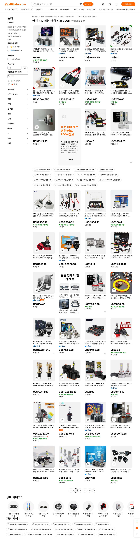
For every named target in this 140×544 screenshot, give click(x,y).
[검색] (88, 4)
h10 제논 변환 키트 (106, 529)
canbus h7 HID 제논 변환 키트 (109, 180)
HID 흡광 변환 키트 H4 (42, 170)
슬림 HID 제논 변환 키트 (86, 180)
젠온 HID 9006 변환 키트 (86, 529)
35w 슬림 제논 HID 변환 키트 (18, 524)
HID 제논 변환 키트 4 (62, 170)
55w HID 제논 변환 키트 (64, 180)
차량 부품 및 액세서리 (49, 16)
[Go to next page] (94, 490)
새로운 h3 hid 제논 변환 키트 (84, 170)
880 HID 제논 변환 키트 (42, 175)
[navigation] (17, 253)
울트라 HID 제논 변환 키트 (64, 175)
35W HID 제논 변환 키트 (64, 529)
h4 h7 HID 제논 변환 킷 (42, 185)
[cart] (110, 4)
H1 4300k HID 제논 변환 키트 (85, 185)
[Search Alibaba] (55, 4)
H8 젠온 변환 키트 (14, 534)
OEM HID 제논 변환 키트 (42, 180)
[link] (137, 522)
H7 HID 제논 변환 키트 (63, 185)
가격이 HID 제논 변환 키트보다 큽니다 (39, 534)
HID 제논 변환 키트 (106, 170)
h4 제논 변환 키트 (102, 524)
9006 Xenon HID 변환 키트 (17, 529)
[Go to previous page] (71, 490)
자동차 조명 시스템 (67, 16)
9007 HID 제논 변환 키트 (65, 534)
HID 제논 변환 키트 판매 (108, 175)
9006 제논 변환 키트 (86, 534)
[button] (80, 4)
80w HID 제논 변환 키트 (87, 175)
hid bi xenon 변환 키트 (61, 524)
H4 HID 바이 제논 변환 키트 (41, 529)
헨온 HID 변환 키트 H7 (40, 524)
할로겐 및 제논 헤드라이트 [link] (86, 16)
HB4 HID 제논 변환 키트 (82, 524)
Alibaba (34, 16)
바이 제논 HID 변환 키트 (106, 534)
